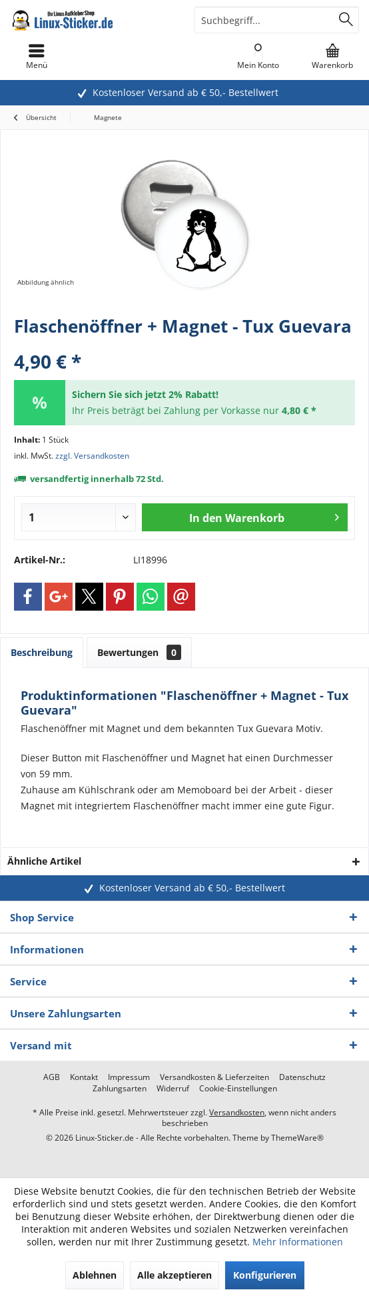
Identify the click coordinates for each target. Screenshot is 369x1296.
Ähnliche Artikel (44, 861)
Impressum (129, 1077)
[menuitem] (332, 56)
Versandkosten (236, 1112)
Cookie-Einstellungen (238, 1088)
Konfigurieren (264, 1275)
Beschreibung (42, 652)
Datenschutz (302, 1077)
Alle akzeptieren (174, 1275)
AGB (51, 1077)
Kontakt (84, 1077)
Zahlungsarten (120, 1088)
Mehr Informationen (297, 1241)
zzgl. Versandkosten (92, 455)
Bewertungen (139, 652)
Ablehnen (95, 1275)
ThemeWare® (297, 1137)
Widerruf (173, 1088)
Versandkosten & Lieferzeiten (214, 1077)
